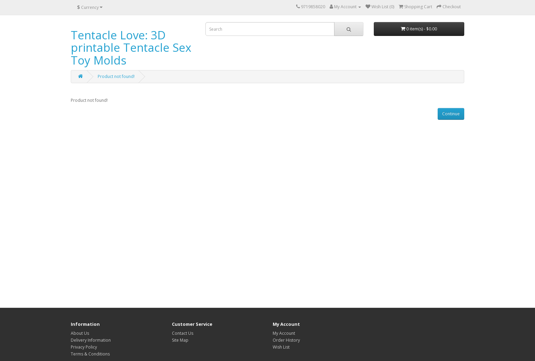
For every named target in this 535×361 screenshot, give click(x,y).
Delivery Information (91, 340)
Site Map (180, 340)
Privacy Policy (84, 347)
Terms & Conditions (90, 354)
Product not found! (116, 76)
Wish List (281, 347)
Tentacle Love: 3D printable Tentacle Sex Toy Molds (131, 47)
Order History (286, 340)
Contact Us (182, 333)
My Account (284, 333)
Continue (451, 114)
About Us (80, 333)
